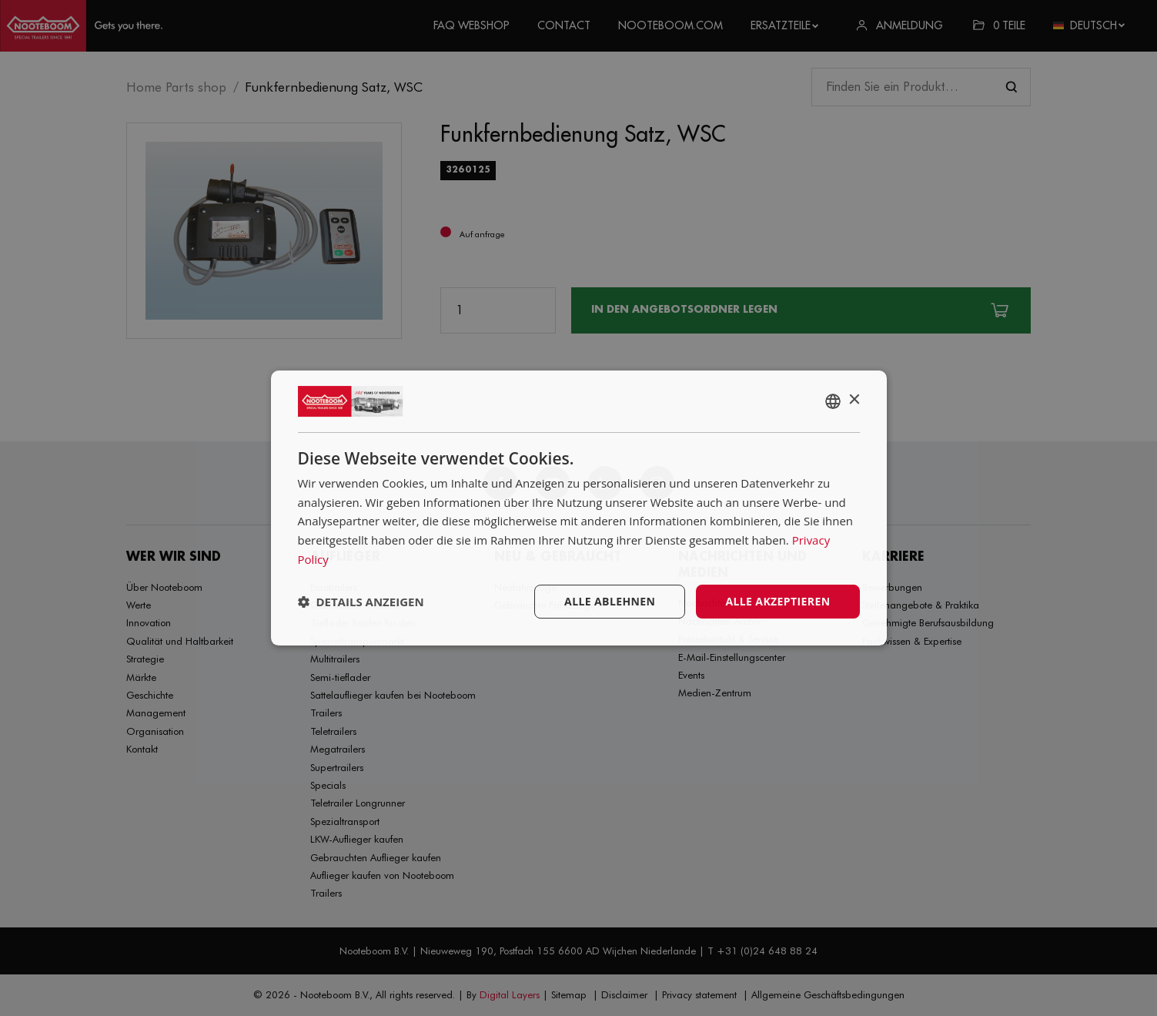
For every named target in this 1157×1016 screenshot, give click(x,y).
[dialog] (579, 508)
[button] (361, 601)
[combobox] (833, 401)
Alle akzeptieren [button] (777, 601)
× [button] (854, 400)
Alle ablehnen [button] (609, 601)
